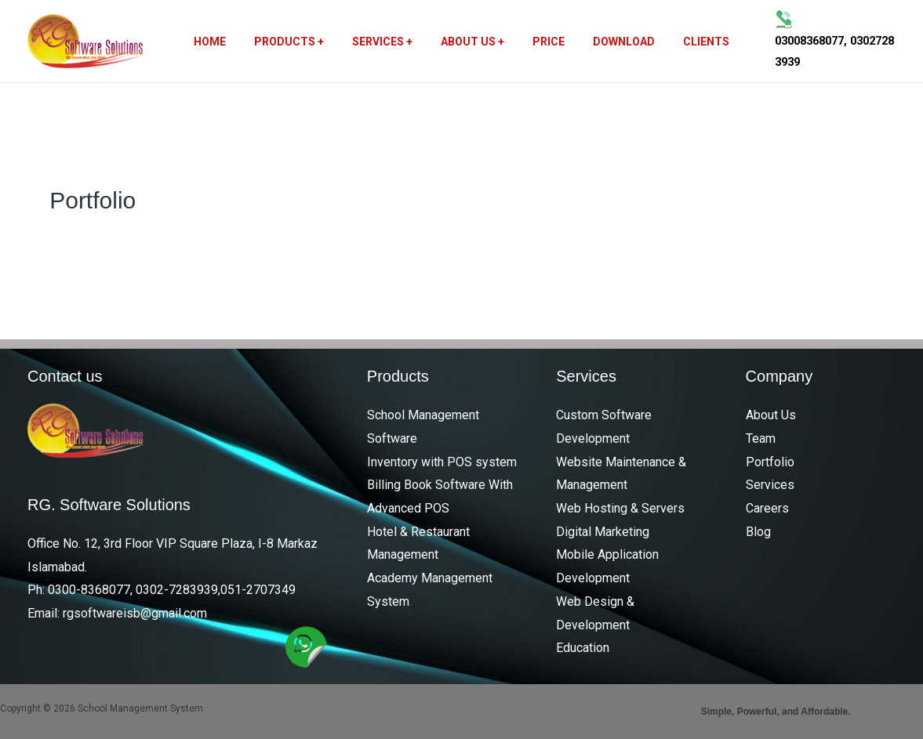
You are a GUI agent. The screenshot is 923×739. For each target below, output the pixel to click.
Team (761, 438)
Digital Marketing (602, 531)
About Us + (472, 41)
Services (770, 484)
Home (229, 41)
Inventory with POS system (442, 462)
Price (542, 41)
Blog (758, 531)
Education (582, 647)
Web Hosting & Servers (620, 508)
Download (611, 41)
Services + (388, 41)
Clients (687, 41)
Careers (767, 508)
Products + (301, 41)
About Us (771, 415)
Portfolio (770, 462)
